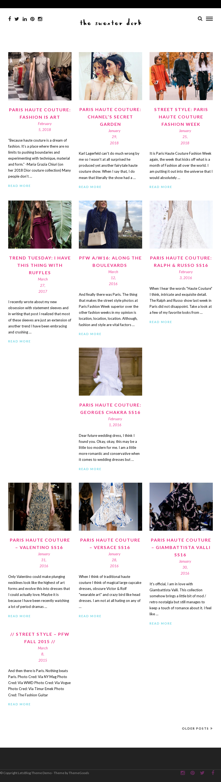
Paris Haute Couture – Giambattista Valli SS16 (181, 547)
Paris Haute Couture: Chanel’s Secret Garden (110, 117)
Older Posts (197, 728)
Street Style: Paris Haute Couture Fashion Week (181, 117)
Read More (19, 185)
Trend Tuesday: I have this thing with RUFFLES (40, 265)
